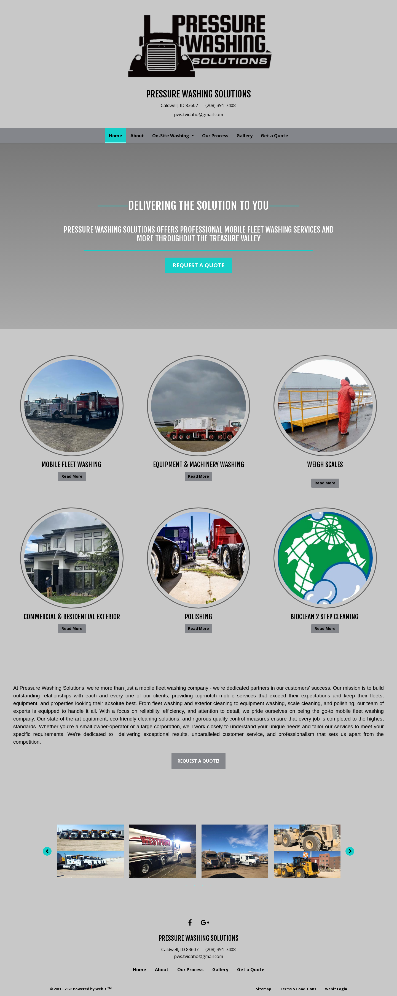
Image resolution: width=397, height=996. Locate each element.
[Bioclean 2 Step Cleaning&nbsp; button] (325, 557)
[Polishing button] (198, 557)
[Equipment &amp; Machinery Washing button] (198, 405)
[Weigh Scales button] (325, 405)
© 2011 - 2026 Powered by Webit (81, 988)
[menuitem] (115, 135)
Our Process (215, 136)
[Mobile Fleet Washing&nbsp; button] (72, 405)
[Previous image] (45, 851)
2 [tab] (194, 885)
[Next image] (352, 851)
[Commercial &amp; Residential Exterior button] (72, 557)
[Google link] (205, 923)
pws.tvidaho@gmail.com (198, 956)
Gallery (245, 136)
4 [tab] (211, 885)
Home (117, 134)
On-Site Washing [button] (171, 136)
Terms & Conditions (298, 988)
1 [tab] (186, 885)
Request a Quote (198, 265)
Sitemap (263, 988)
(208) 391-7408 (220, 949)
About (137, 136)
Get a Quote (274, 136)
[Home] (198, 47)
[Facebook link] (190, 923)
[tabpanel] (90, 851)
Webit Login (336, 988)
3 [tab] (202, 885)
